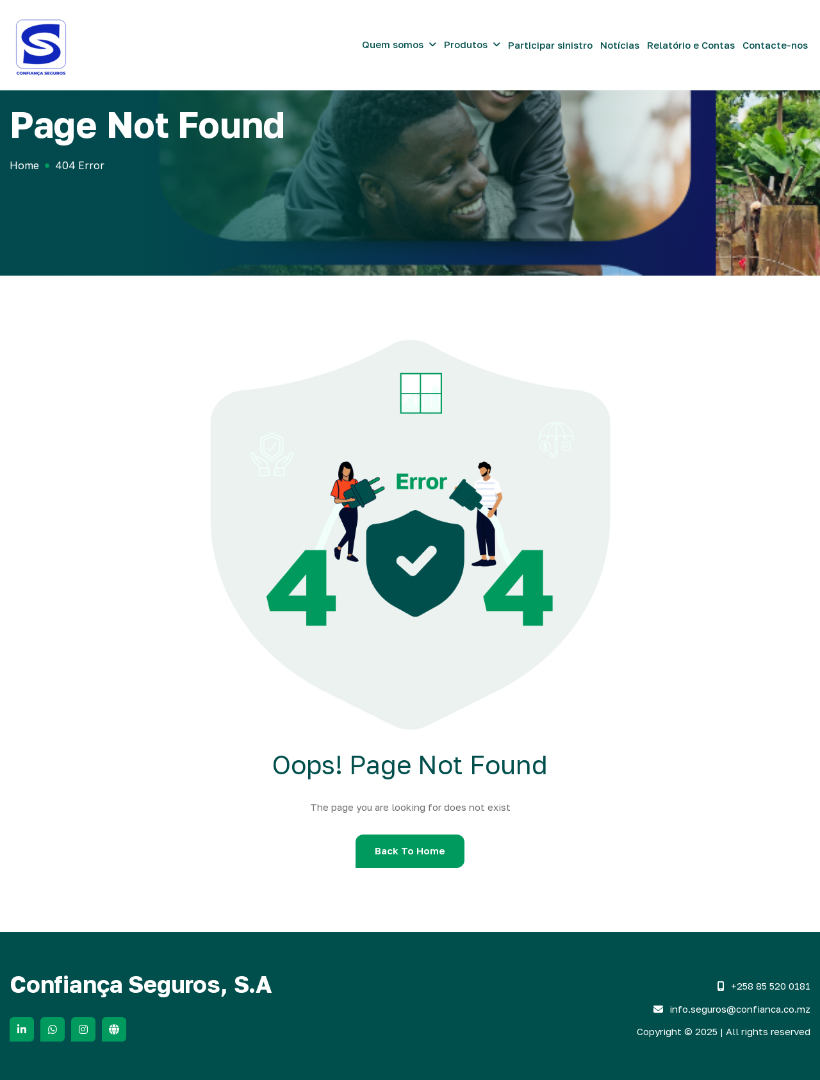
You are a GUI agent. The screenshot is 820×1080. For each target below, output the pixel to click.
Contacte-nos (775, 45)
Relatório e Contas (691, 45)
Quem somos (392, 44)
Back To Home (410, 850)
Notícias (619, 45)
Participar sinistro (550, 45)
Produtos (466, 44)
